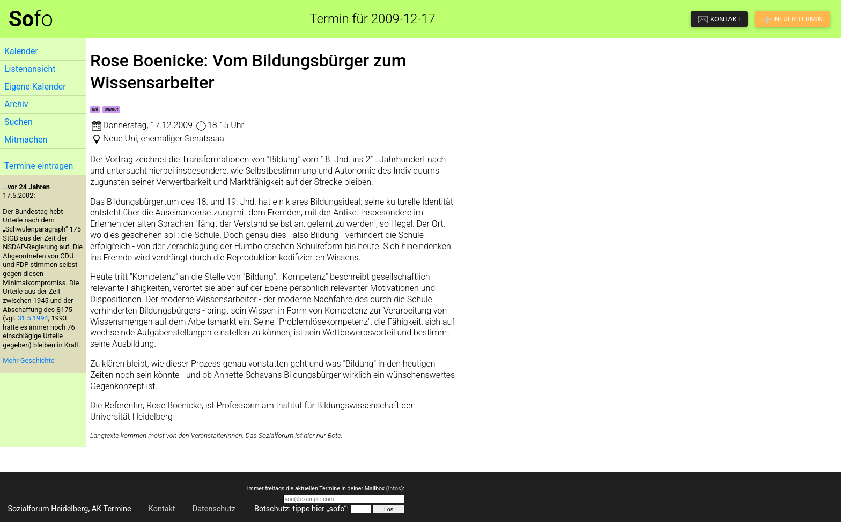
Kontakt (162, 508)
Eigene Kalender (35, 86)
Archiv (16, 104)
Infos (394, 488)
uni (95, 109)
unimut (112, 109)
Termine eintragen (38, 166)
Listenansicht (29, 69)
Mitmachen (25, 140)
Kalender (21, 51)
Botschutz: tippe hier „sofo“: (301, 508)
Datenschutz (214, 508)
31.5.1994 (33, 318)
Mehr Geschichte (28, 360)
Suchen (18, 122)
